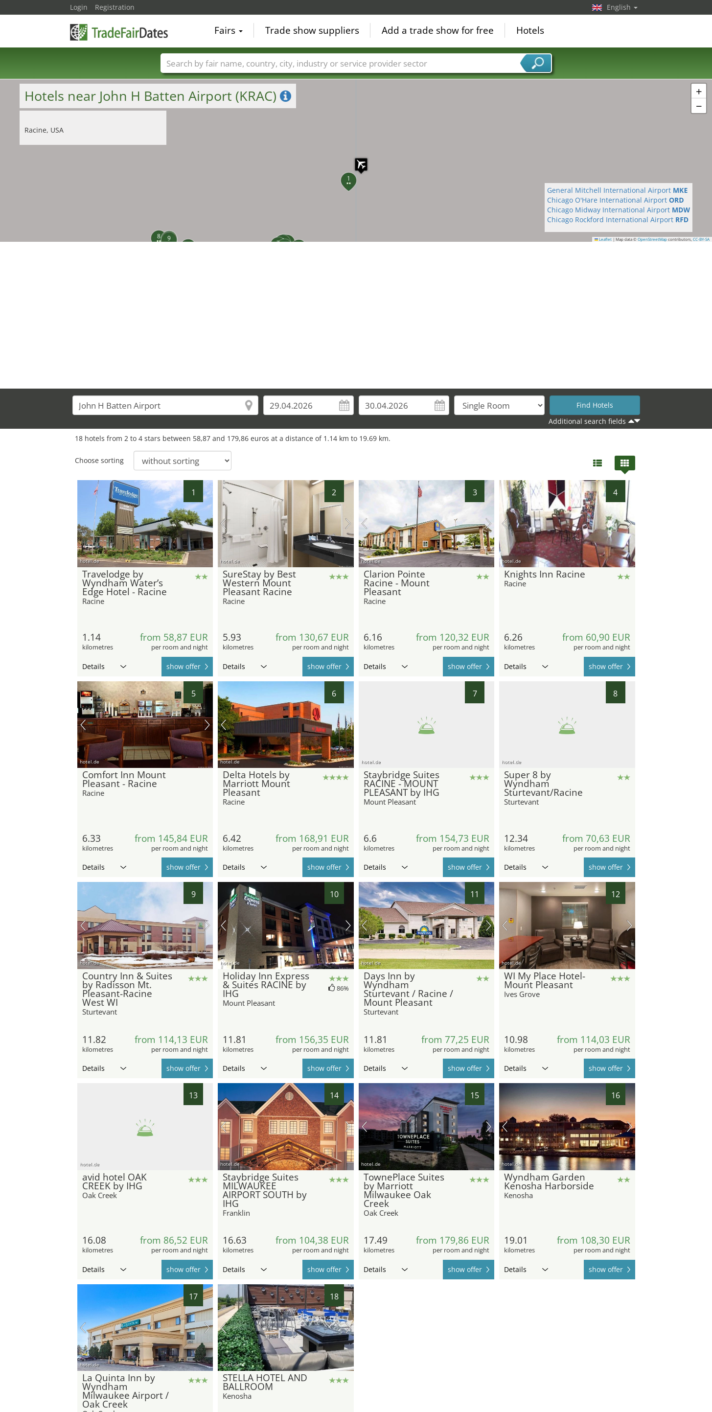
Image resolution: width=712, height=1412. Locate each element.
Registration (115, 7)
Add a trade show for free (438, 31)
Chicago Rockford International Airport (618, 219)
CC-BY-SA (701, 239)
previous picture (223, 524)
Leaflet (603, 239)
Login (79, 7)
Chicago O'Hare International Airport (615, 200)
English (622, 7)
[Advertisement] (356, 315)
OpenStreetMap (652, 239)
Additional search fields (587, 421)
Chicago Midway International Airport (618, 209)
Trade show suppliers (312, 31)
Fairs (228, 31)
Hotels (530, 31)
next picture (348, 524)
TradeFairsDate (119, 30)
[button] (356, 159)
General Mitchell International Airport (617, 190)
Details (104, 666)
